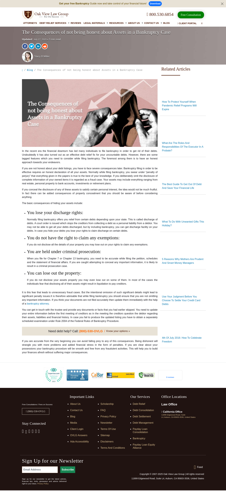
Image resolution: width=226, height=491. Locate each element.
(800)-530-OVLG (36, 412)
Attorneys (30, 23)
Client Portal (187, 23)
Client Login (76, 429)
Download (155, 3)
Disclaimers (106, 442)
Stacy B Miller (42, 56)
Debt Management (143, 423)
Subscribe (68, 470)
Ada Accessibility (79, 442)
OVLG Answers (78, 436)
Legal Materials (94, 23)
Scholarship (107, 404)
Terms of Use (108, 429)
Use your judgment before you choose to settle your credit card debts (181, 300)
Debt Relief (139, 404)
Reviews (76, 23)
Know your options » (118, 331)
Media (73, 423)
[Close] (222, 4)
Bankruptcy (139, 439)
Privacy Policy (108, 417)
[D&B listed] (120, 375)
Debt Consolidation (143, 411)
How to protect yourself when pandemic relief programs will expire (179, 105)
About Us (134, 23)
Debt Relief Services (52, 23)
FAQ (102, 411)
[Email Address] (40, 470)
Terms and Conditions (112, 448)
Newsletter (106, 423)
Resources (116, 23)
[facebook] (25, 46)
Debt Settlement (142, 417)
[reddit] (45, 46)
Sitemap (105, 436)
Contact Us (151, 23)
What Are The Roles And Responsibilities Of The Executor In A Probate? (182, 147)
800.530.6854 (160, 14)
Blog (166, 23)
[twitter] (32, 46)
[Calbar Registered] (97, 375)
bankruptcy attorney (38, 304)
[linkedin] (38, 46)
